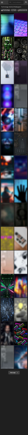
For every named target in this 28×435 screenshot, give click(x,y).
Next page (14, 372)
